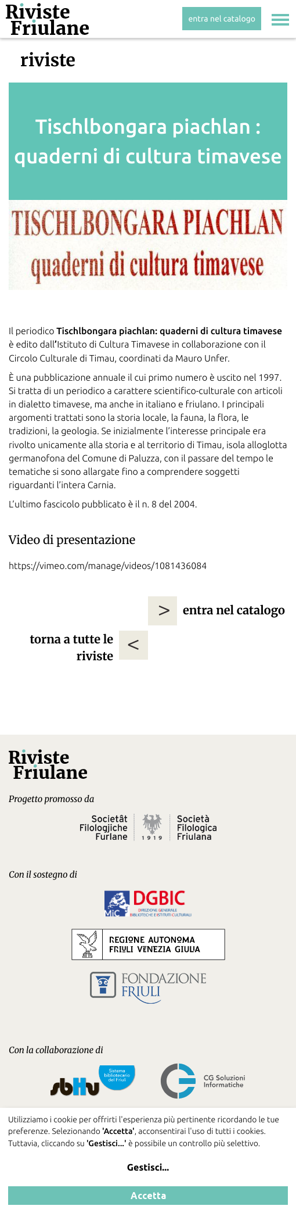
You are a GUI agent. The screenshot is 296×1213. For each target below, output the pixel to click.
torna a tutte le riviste (71, 648)
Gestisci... (148, 1167)
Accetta (148, 1195)
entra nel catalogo (221, 18)
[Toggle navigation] (280, 21)
